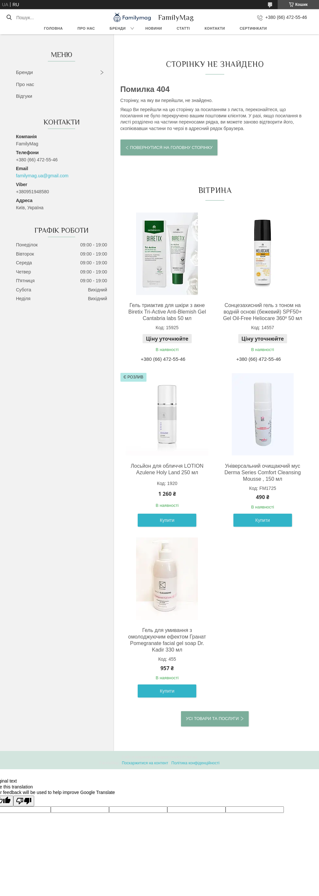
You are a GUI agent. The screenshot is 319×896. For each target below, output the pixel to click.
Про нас (86, 28)
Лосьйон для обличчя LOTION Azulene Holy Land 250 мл (167, 469)
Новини (154, 28)
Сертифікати (253, 28)
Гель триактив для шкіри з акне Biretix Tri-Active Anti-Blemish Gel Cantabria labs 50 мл (167, 311)
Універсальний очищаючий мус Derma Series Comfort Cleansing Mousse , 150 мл (262, 472)
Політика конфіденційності (196, 763)
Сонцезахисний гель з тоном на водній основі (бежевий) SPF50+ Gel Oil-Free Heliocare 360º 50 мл (262, 311)
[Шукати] (9, 17)
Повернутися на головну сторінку (171, 147)
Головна (53, 28)
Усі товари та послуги (212, 718)
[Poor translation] (23, 801)
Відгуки (24, 96)
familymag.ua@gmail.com (42, 175)
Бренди (118, 28)
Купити (167, 520)
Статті (183, 28)
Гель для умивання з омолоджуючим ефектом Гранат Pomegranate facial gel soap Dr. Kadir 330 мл (167, 640)
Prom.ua (190, 757)
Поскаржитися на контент (145, 763)
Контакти (214, 28)
